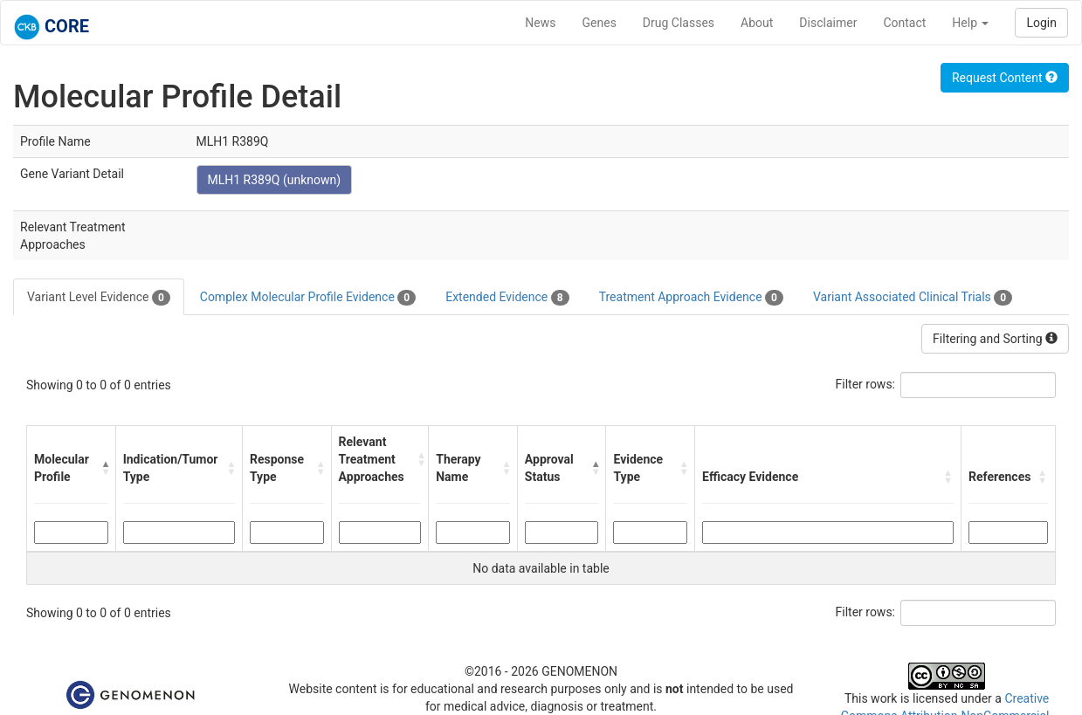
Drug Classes (678, 23)
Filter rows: (866, 384)
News (540, 23)
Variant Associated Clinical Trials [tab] (912, 298)
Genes (599, 23)
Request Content (1005, 78)
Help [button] (970, 23)
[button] (104, 468)
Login (1041, 23)
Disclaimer (828, 23)
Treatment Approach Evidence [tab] (691, 298)
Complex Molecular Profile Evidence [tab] (308, 298)
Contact (904, 23)
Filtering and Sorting (995, 339)
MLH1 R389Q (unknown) (274, 180)
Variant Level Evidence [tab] (98, 298)
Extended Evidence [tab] (507, 298)
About (757, 23)
